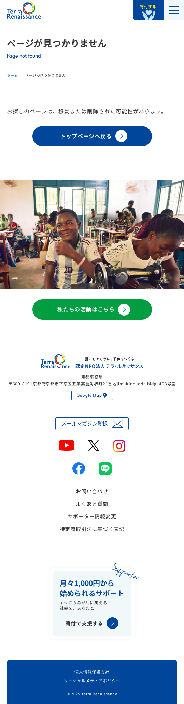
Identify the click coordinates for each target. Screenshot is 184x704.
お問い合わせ (92, 491)
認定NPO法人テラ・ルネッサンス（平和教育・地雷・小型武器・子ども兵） (24, 10)
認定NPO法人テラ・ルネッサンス (92, 361)
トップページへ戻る (93, 136)
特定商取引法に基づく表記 (92, 528)
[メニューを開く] (174, 10)
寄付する (148, 6)
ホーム (12, 75)
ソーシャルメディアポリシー (92, 680)
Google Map (92, 395)
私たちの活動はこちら (93, 310)
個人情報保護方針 (91, 671)
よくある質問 (92, 503)
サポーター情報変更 (92, 516)
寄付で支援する (92, 623)
